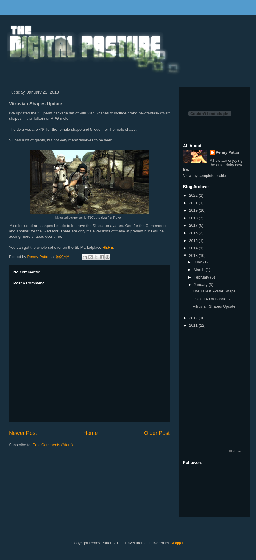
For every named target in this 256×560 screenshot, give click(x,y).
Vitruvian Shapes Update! (214, 306)
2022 (194, 195)
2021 (194, 203)
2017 (194, 225)
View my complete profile (204, 175)
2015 (194, 240)
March (200, 270)
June (198, 262)
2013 (194, 255)
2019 (194, 210)
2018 (194, 218)
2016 (194, 233)
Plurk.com (235, 451)
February (202, 277)
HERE (107, 247)
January (201, 284)
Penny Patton (228, 152)
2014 (194, 248)
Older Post (157, 433)
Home (90, 433)
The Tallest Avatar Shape (214, 291)
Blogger (176, 543)
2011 (194, 325)
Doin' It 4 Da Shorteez (211, 299)
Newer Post (23, 433)
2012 (194, 318)
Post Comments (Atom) (53, 445)
